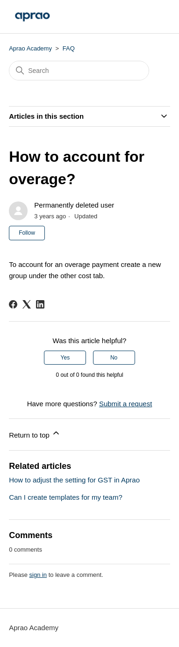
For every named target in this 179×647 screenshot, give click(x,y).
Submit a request (125, 404)
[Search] (79, 70)
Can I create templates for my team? (65, 497)
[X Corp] (26, 304)
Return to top (35, 433)
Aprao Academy (30, 48)
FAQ (69, 48)
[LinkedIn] (40, 304)
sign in (38, 574)
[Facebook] (13, 304)
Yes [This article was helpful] (65, 357)
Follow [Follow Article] (27, 233)
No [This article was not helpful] (113, 357)
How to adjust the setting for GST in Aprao (74, 480)
